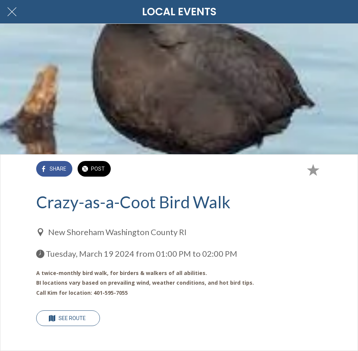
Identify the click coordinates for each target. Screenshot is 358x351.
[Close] (11, 11)
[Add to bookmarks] (313, 169)
